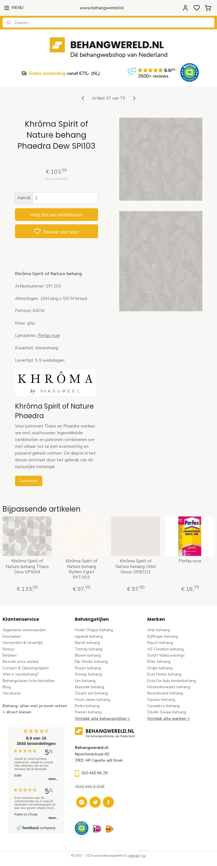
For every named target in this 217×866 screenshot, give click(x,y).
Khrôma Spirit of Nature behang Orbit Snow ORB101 (135, 566)
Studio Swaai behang (166, 712)
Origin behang (160, 668)
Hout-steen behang (92, 699)
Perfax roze (49, 335)
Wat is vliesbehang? (21, 674)
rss (144, 856)
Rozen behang (88, 668)
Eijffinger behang (162, 636)
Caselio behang (161, 699)
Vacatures (12, 693)
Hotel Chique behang (94, 630)
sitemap (133, 856)
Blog (7, 687)
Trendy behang (88, 649)
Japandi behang (89, 636)
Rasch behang (160, 642)
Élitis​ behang (158, 661)
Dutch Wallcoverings (166, 655)
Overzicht (28, 481)
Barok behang (87, 642)
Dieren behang (88, 712)
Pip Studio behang (91, 661)
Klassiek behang (89, 687)
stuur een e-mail (90, 786)
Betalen (10, 655)
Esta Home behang (164, 674)
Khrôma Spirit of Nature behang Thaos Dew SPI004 (27, 566)
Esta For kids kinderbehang (171, 680)
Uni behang (85, 680)
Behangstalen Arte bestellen (29, 680)
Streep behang (88, 674)
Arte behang (158, 630)
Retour (9, 649)
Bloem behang (88, 655)
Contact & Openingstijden (26, 668)
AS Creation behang (165, 649)
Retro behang (87, 706)
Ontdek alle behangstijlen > (102, 718)
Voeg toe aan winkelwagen (56, 214)
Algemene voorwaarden (24, 630)
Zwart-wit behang (91, 693)
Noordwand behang (165, 693)
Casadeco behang (163, 706)
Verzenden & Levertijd (22, 642)
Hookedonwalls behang (168, 687)
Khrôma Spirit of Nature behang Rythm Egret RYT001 (81, 569)
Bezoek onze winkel (21, 661)
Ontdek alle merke (165, 718)
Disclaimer (12, 636)
